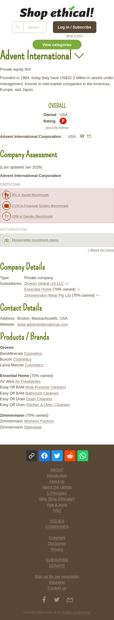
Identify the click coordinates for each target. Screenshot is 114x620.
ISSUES (57, 521)
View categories (57, 44)
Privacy (57, 549)
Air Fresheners (28, 381)
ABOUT (57, 470)
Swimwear (33, 427)
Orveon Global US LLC (44, 283)
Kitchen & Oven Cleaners (48, 404)
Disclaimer (57, 543)
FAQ (57, 510)
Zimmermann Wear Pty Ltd (47, 295)
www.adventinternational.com (42, 324)
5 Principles (57, 493)
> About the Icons (101, 250)
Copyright (57, 537)
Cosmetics (33, 353)
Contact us (57, 588)
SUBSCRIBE (57, 560)
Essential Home (38, 289)
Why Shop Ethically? (57, 499)
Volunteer (57, 582)
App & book (57, 504)
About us (57, 481)
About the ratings (57, 487)
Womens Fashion (39, 421)
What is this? (74, 35)
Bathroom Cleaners (42, 393)
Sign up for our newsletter (57, 576)
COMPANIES (57, 527)
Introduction (57, 475)
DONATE (57, 565)
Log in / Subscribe (75, 27)
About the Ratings (56, 127)
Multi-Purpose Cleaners (46, 387)
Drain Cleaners (39, 399)
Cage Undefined (76, 612)
